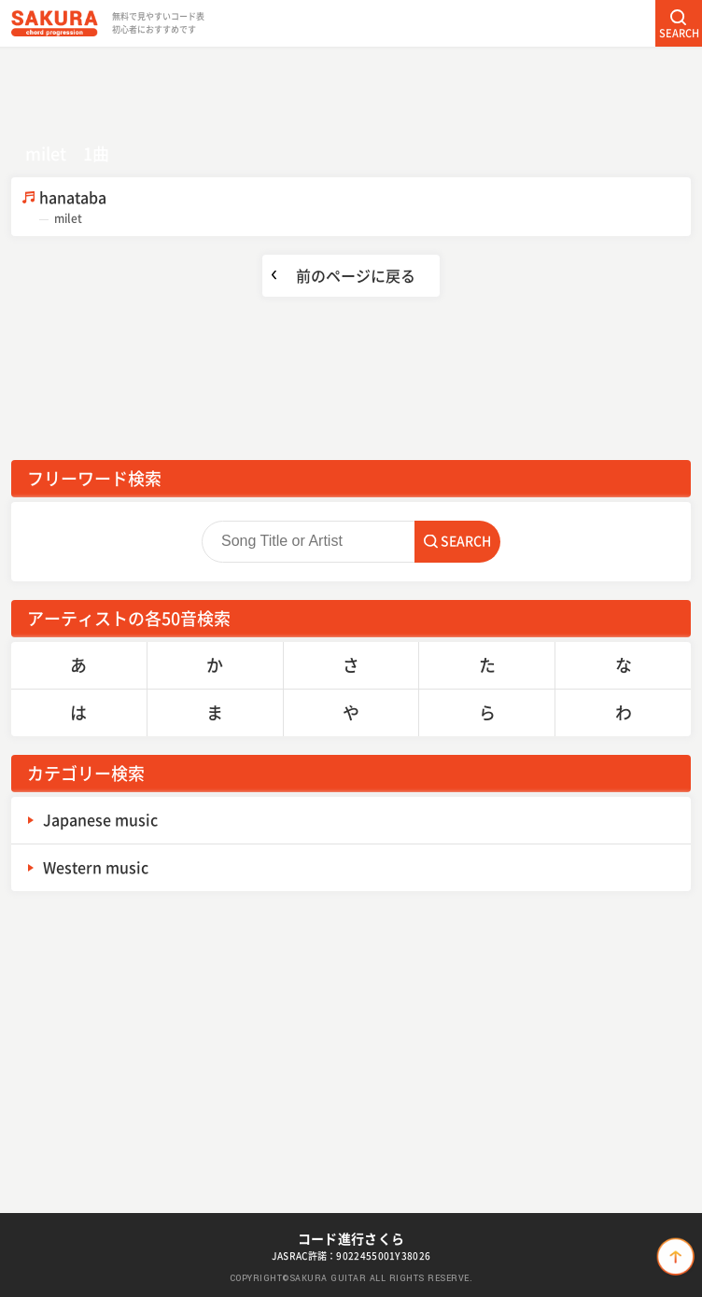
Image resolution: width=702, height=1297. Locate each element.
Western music (95, 867)
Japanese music (100, 819)
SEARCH (679, 33)
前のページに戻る (355, 275)
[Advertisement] (351, 88)
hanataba (365, 207)
